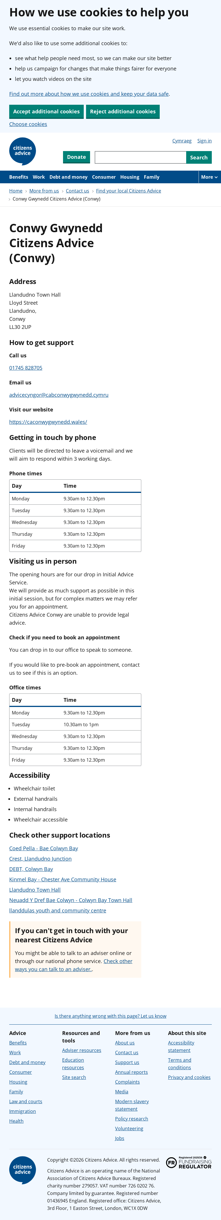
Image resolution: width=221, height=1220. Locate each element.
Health (16, 1121)
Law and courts (25, 1101)
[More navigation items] (210, 177)
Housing (129, 177)
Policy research (131, 1119)
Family (151, 177)
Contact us (77, 191)
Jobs (119, 1138)
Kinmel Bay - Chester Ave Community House (62, 879)
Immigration (22, 1111)
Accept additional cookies (46, 111)
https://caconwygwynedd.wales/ (48, 421)
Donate (76, 156)
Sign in (204, 141)
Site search (74, 1077)
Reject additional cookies (123, 111)
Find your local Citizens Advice (128, 191)
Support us (127, 1062)
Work (39, 177)
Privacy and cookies (189, 1077)
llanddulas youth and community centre (57, 910)
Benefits (18, 177)
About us (125, 1043)
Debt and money (68, 177)
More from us (44, 191)
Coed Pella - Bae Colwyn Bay (43, 848)
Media (121, 1092)
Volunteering (129, 1128)
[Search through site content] (140, 157)
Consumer (104, 177)
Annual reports (131, 1072)
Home (15, 191)
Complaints (127, 1082)
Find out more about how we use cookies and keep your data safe (89, 93)
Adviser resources (81, 1050)
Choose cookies (28, 124)
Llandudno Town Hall (35, 889)
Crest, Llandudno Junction (40, 858)
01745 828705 (25, 367)
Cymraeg (182, 141)
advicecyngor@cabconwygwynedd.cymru (58, 394)
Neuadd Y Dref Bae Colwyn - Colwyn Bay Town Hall (70, 900)
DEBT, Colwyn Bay (31, 869)
